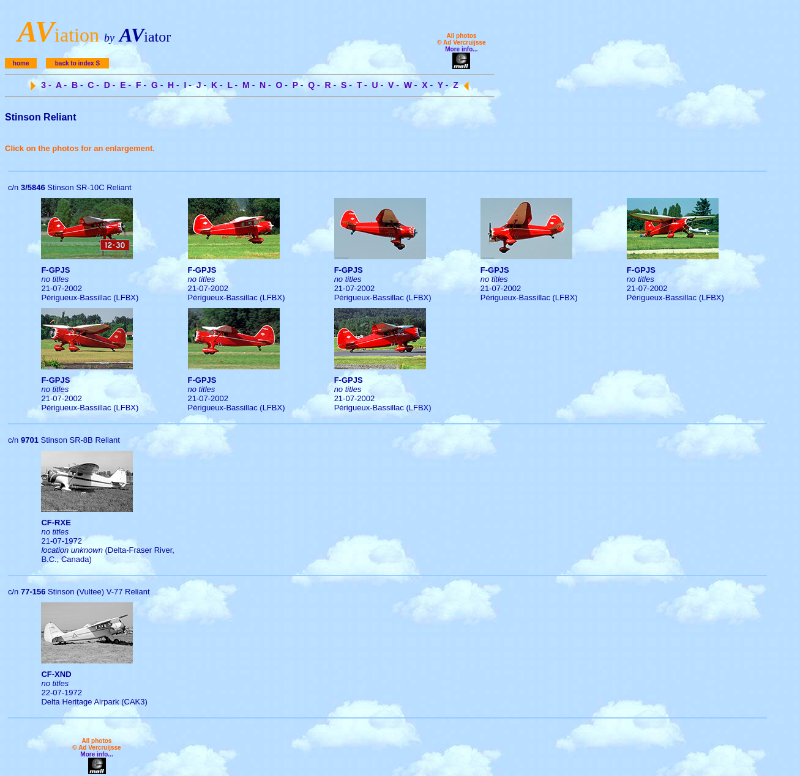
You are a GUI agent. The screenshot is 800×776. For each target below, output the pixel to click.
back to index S (77, 63)
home (21, 63)
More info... (461, 49)
